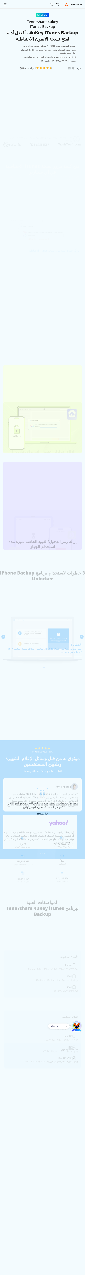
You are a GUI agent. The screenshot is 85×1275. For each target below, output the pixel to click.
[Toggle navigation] (6, 4)
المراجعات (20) (28, 68)
